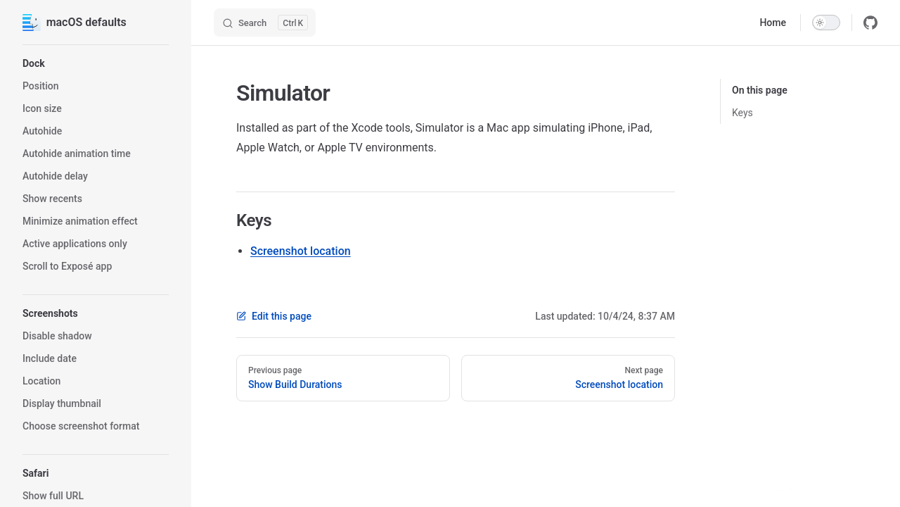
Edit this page (273, 316)
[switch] (826, 22)
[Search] (265, 22)
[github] (870, 22)
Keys (742, 112)
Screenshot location (300, 251)
